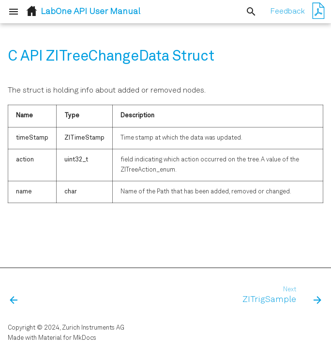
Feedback (287, 12)
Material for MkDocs (67, 338)
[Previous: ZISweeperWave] (14, 296)
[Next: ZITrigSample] (280, 296)
